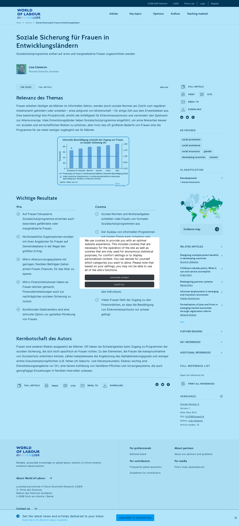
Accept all (119, 285)
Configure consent (119, 277)
